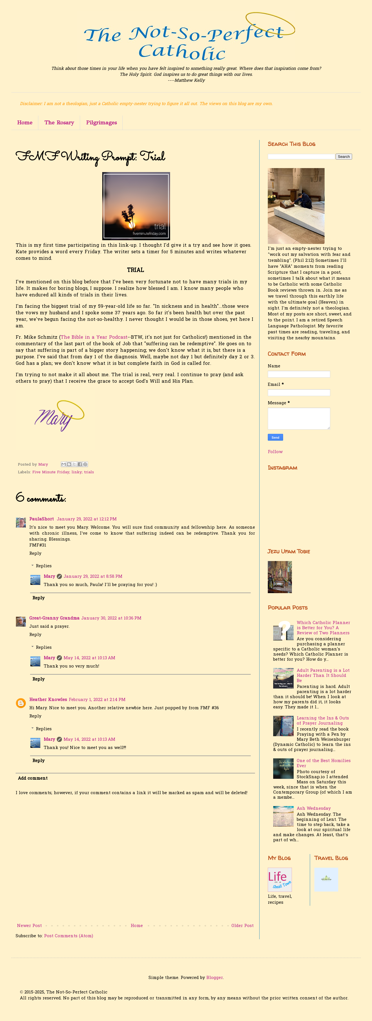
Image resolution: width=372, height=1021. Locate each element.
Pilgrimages (101, 122)
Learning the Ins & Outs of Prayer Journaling (323, 721)
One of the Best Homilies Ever (324, 763)
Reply (35, 554)
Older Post (242, 926)
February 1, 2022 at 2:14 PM (97, 700)
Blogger (214, 978)
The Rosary (59, 122)
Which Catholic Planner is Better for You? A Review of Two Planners (323, 628)
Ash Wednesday (314, 808)
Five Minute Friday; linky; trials (63, 472)
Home (24, 122)
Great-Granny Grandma (54, 618)
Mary (49, 577)
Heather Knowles (48, 700)
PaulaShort (42, 519)
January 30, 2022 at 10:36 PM (111, 618)
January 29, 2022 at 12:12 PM (87, 519)
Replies (44, 566)
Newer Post (29, 926)
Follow (275, 452)
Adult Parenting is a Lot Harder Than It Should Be (323, 676)
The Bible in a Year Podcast (94, 337)
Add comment (32, 778)
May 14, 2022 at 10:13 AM (89, 658)
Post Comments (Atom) (68, 936)
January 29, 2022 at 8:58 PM (93, 577)
